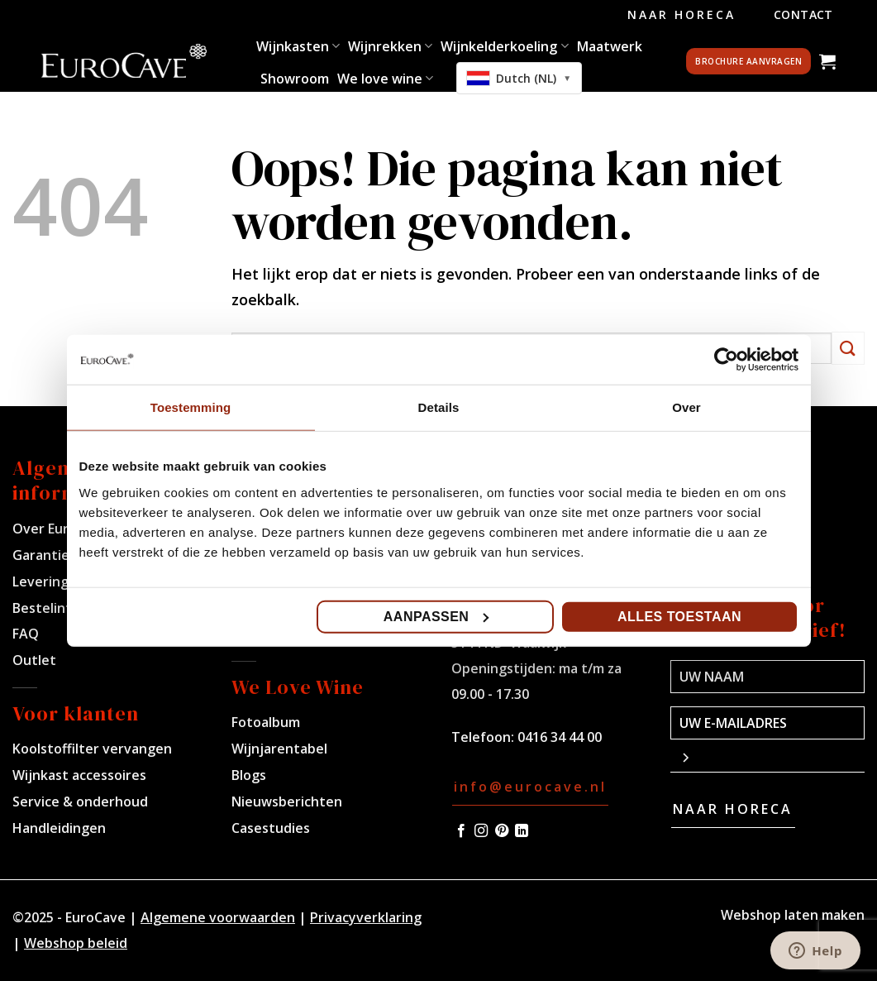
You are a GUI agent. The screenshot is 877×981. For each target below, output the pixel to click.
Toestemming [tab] (190, 407)
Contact (803, 14)
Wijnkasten (298, 46)
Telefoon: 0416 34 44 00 (526, 737)
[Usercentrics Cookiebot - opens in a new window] (726, 359)
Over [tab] (686, 407)
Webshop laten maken (793, 915)
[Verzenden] (848, 348)
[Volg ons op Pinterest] (501, 831)
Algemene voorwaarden (218, 917)
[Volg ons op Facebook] (461, 831)
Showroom (294, 78)
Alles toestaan (679, 616)
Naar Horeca (681, 14)
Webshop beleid (75, 943)
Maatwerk (609, 46)
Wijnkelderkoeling (504, 46)
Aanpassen (436, 616)
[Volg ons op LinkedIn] (521, 831)
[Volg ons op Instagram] (481, 831)
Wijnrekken (390, 46)
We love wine (385, 78)
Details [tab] (439, 407)
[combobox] (519, 78)
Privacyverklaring (366, 917)
